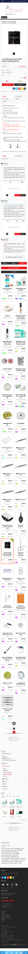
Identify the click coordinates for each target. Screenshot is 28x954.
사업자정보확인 (4, 933)
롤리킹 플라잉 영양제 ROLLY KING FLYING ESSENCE (21, 317)
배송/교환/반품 (18, 96)
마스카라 (24, 91)
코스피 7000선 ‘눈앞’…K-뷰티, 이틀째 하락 (10, 853)
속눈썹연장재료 (6, 766)
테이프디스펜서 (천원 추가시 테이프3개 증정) (21, 396)
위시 (8, 81)
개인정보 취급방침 (5, 914)
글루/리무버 (5, 770)
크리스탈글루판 (20, 423)
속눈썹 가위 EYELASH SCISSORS (20, 554)
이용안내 (3, 919)
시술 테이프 (7, 315)
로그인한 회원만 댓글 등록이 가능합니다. (14, 257)
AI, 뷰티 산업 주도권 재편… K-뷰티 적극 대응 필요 (12, 850)
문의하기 (3, 921)
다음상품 (17, 98)
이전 (5, 263)
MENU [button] (4, 17)
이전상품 (4, 101)
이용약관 (3, 913)
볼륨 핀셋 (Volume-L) (20, 499)
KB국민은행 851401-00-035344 (8, 893)
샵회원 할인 (4, 757)
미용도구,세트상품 (7, 774)
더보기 (23, 195)
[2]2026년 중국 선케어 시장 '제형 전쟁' (9, 855)
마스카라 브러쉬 (11, 91)
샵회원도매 (5, 778)
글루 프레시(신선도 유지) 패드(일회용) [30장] (7, 396)
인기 (14, 796)
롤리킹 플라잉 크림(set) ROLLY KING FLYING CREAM (20, 343)
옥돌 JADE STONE (7, 683)
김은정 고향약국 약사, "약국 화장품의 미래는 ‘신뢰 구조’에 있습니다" (14, 860)
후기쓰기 (17, 195)
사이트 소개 (3, 911)
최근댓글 (9, 845)
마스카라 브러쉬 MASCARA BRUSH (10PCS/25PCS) (7, 554)
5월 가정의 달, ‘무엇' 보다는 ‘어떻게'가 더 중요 (11, 863)
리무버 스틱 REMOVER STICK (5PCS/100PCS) (20, 607)
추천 (20, 81)
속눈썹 (4, 768)
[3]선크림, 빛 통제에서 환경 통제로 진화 (10, 851)
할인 (18, 796)
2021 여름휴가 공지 (6, 753)
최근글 (3, 845)
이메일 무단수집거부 (5, 916)
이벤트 (4, 783)
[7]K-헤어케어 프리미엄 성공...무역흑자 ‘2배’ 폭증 (12, 861)
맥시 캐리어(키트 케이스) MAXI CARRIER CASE (7, 527)
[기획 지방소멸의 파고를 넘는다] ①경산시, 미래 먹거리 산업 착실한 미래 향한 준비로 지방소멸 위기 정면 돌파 (14, 858)
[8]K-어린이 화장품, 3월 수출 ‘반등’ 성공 (10, 856)
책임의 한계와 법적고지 (6, 917)
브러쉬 (19, 91)
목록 (22, 263)
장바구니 (4, 781)
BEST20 (5, 776)
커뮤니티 (4, 789)
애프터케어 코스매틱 (7, 772)
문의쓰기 (17, 234)
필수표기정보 (5, 98)
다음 (14, 263)
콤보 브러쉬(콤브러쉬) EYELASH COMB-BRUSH (7, 659)
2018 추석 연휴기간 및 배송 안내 (8, 760)
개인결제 (4, 786)
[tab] (14, 766)
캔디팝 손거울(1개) (7, 369)
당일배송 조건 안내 (5, 758)
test (2, 755)
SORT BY (14, 272)
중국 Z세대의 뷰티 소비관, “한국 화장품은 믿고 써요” (12, 848)
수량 (3, 74)
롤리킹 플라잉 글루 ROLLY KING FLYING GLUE (7, 343)
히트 (3, 796)
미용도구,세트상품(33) (14, 268)
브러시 (16, 91)
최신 (10, 796)
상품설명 (4, 96)
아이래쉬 (5, 91)
